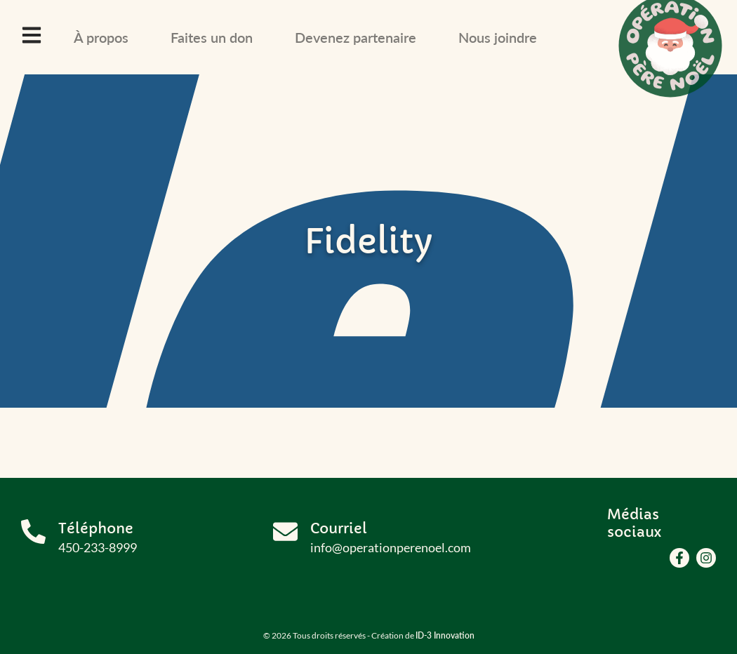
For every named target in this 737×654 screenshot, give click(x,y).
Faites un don (212, 37)
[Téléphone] (33, 531)
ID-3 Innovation (445, 635)
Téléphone (95, 529)
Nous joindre (497, 37)
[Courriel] (285, 531)
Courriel (338, 529)
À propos (101, 37)
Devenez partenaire (355, 37)
